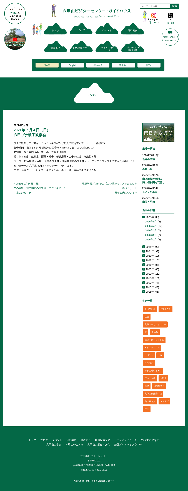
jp (151, 22)
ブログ (44, 440)
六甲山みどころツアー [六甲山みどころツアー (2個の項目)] (155, 324)
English (72, 65)
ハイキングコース (127, 440)
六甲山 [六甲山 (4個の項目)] (163, 378)
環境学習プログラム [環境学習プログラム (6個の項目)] (154, 340)
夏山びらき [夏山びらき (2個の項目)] (150, 309)
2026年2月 (151, 235)
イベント (57, 440)
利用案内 (71, 440)
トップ (32, 440)
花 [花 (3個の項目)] (146, 332)
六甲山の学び (53, 444)
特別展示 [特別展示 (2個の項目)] (149, 363)
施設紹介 (86, 440)
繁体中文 (123, 65)
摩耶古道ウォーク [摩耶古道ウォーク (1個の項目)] (153, 370)
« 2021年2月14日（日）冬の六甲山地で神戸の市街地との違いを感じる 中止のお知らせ (41, 188)
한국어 (149, 65)
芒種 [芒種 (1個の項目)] (147, 409)
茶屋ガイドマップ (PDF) (128, 444)
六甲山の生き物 (74, 444)
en (156, 22)
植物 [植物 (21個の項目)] (147, 386)
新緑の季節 (148, 159)
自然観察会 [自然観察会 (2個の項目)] (159, 386)
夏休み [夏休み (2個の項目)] (155, 332)
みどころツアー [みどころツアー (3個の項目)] (152, 347)
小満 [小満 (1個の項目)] (160, 355)
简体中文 (98, 65)
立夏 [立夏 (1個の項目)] (147, 316)
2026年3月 (151, 230)
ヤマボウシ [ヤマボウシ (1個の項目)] (165, 309)
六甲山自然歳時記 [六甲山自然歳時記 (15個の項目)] (153, 393)
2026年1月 (151, 239)
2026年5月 (151, 221)
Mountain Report (150, 440)
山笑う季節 (148, 201)
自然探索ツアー (103, 440)
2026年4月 (151, 226)
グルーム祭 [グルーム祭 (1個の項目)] (150, 378)
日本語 (47, 65)
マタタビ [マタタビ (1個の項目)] (164, 401)
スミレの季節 (149, 192)
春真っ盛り (148, 169)
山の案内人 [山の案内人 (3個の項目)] (150, 401)
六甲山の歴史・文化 (98, 444)
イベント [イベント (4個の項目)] (149, 355)
